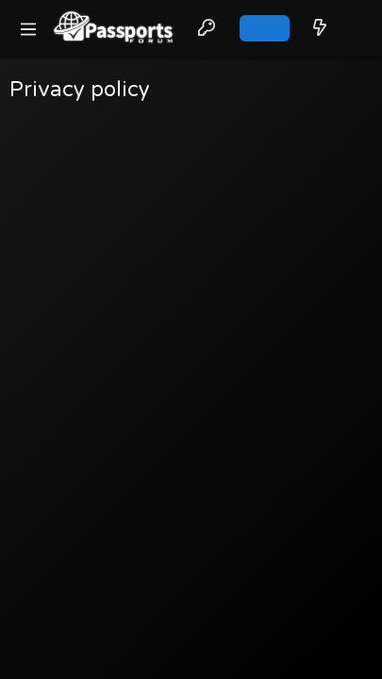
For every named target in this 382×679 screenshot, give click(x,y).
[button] (28, 28)
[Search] (354, 28)
